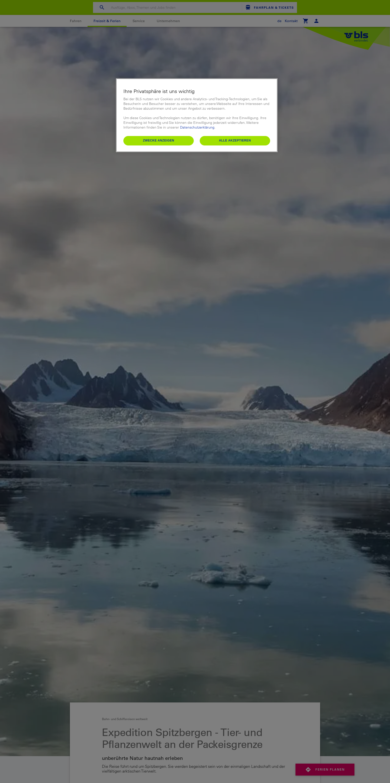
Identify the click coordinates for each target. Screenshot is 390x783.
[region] (197, 115)
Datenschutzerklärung (197, 127)
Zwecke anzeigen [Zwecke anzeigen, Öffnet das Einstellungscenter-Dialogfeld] (158, 140)
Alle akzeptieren (235, 140)
